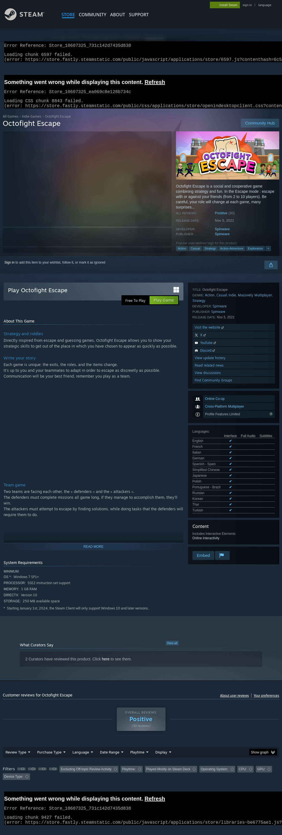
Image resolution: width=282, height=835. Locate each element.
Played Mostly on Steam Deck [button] (168, 776)
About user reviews (234, 702)
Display (161, 759)
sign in (247, 5)
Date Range (109, 759)
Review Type (16, 759)
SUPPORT (139, 15)
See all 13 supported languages (215, 369)
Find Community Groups (213, 502)
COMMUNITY (92, 15)
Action (182, 255)
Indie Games (31, 123)
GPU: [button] (261, 776)
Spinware (222, 236)
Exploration (255, 255)
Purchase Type (49, 759)
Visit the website (210, 449)
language (264, 5)
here (106, 665)
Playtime (137, 759)
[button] (21, 775)
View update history (210, 479)
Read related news (209, 487)
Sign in (9, 269)
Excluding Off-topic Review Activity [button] (86, 776)
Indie (232, 416)
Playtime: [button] (128, 776)
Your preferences (266, 702)
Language (80, 759)
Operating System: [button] (214, 776)
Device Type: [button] (13, 783)
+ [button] (268, 255)
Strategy (210, 255)
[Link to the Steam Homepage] (28, 19)
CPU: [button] (243, 776)
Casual (195, 255)
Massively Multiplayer (255, 416)
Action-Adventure (231, 255)
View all (172, 649)
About (117, 15)
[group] (141, 779)
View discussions (208, 494)
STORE (68, 15)
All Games (10, 123)
